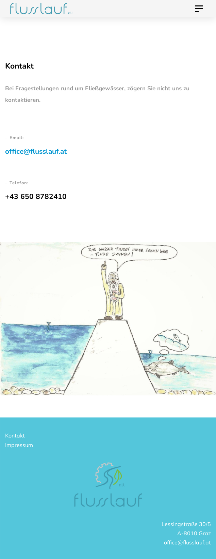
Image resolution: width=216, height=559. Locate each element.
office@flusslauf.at (36, 151)
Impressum (19, 445)
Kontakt (15, 435)
